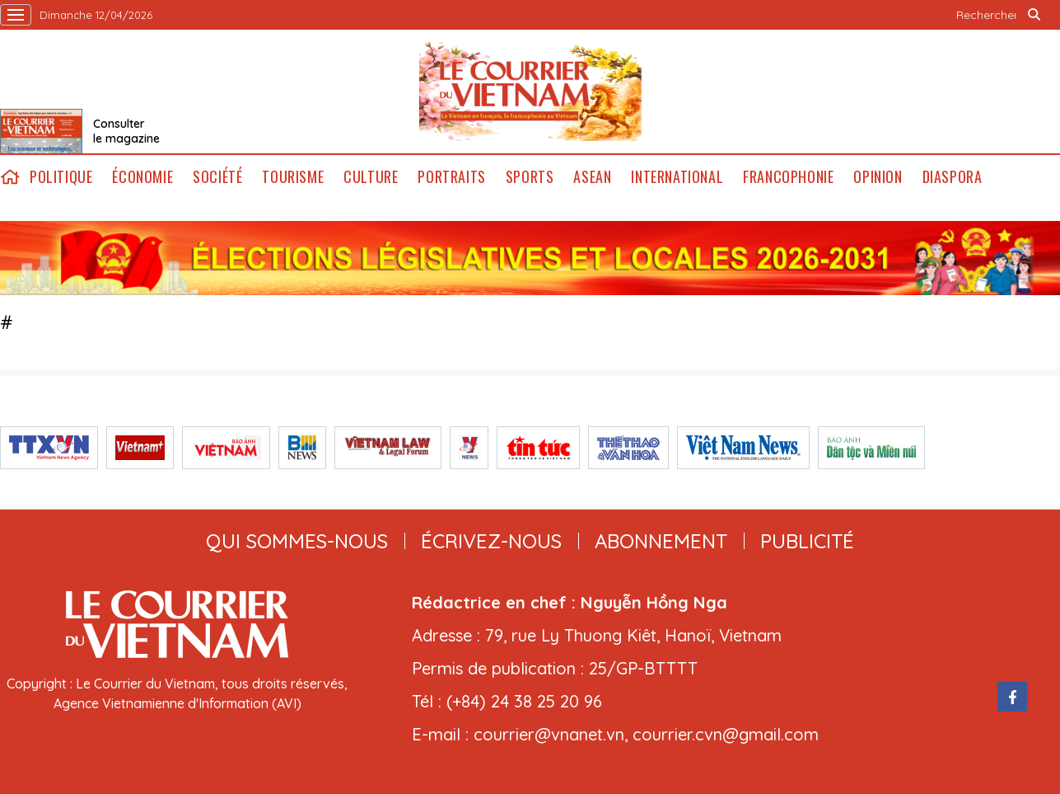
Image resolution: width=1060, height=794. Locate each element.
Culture (370, 177)
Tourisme (293, 177)
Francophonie (788, 177)
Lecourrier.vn (530, 91)
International (677, 177)
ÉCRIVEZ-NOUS (491, 541)
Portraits (451, 177)
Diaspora (952, 177)
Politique (61, 177)
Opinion (877, 177)
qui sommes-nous (297, 541)
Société (217, 177)
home (10, 177)
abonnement (661, 541)
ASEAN (592, 177)
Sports (530, 177)
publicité (807, 541)
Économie (142, 177)
